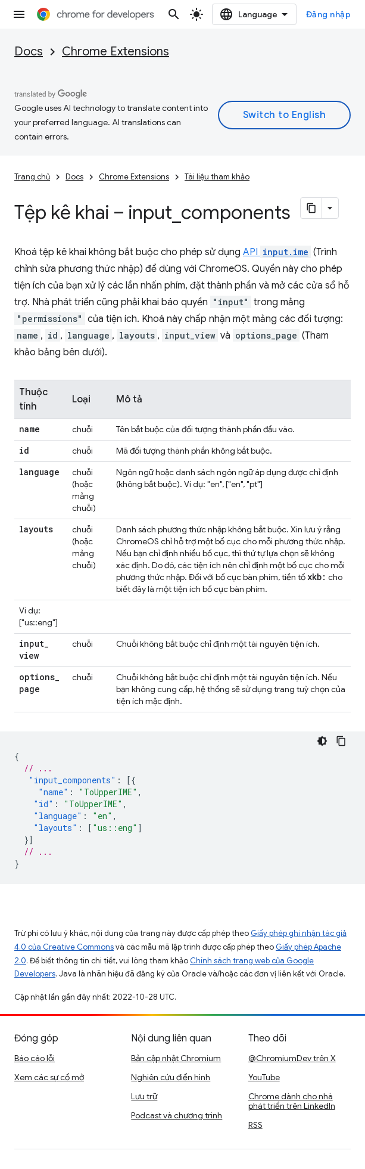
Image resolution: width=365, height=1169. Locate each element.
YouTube (264, 1077)
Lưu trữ (144, 1096)
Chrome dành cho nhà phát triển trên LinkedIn (291, 1101)
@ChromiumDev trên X (292, 1058)
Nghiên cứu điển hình (170, 1077)
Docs (28, 51)
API (277, 252)
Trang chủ (32, 177)
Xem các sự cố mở (49, 1077)
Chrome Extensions (115, 51)
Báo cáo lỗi (34, 1058)
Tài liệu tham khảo (217, 177)
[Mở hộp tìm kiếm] (174, 14)
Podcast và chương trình (176, 1115)
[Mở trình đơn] (19, 14)
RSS (255, 1125)
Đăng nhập (328, 14)
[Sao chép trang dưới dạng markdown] (311, 208)
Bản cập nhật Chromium (176, 1058)
